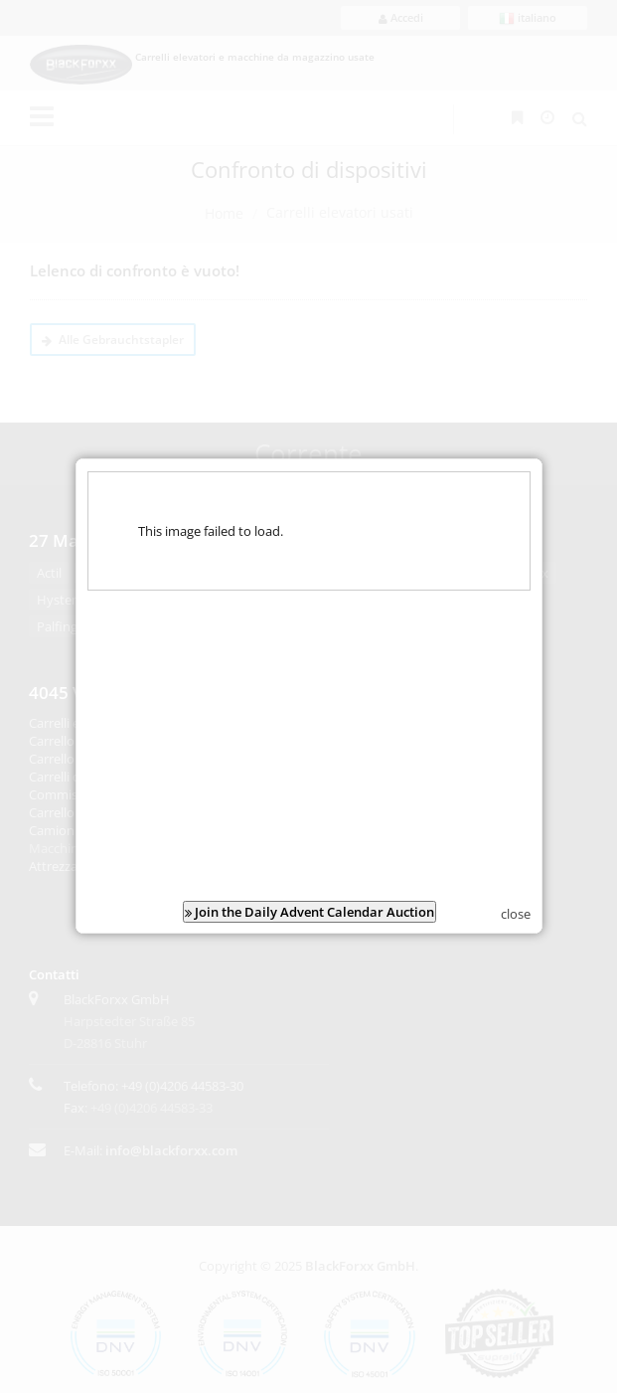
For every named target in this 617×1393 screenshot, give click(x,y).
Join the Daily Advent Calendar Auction (308, 904)
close (516, 906)
